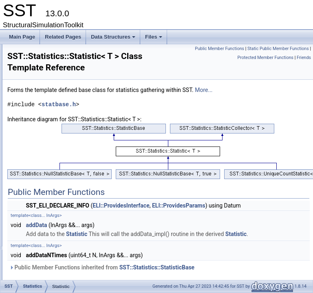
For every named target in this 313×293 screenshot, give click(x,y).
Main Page (22, 37)
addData (138, 263)
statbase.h (160, 134)
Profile (40, 50)
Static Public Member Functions (278, 57)
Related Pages (63, 37)
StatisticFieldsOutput (62, 229)
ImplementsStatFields (63, 104)
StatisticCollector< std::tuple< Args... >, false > (90, 202)
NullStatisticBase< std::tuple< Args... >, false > (90, 139)
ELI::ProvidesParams (280, 235)
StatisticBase (54, 184)
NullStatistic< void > (61, 122)
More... (118, 119)
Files (154, 39)
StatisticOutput (56, 274)
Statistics (43, 77)
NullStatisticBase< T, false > (70, 148)
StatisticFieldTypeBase (64, 247)
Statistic (48, 166)
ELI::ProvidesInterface (222, 235)
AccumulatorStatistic (62, 86)
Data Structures (114, 39)
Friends (304, 66)
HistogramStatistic (59, 95)
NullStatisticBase (58, 130)
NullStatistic (53, 113)
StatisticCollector (58, 193)
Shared (41, 68)
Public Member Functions (284, 48)
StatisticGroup (55, 256)
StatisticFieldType (59, 238)
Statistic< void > (57, 175)
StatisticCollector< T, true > (69, 211)
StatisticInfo (52, 265)
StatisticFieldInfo (58, 220)
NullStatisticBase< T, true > (69, 157)
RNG (38, 59)
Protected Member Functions (265, 66)
